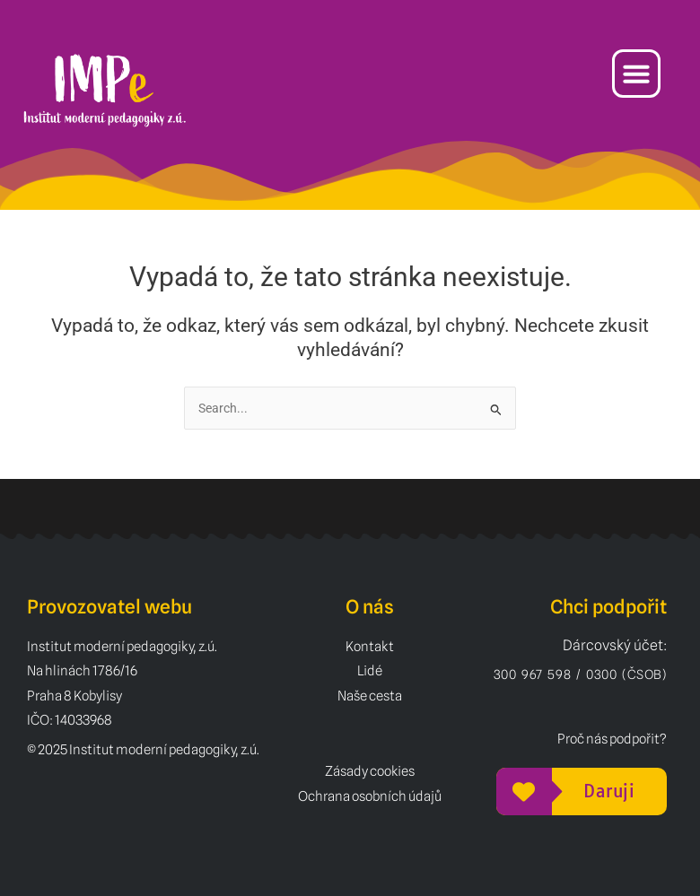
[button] (636, 73)
